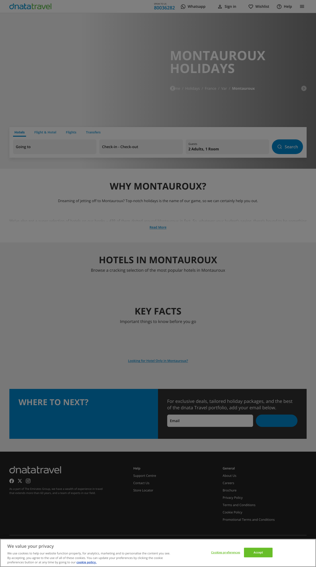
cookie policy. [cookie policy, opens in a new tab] (86, 562)
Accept (258, 552)
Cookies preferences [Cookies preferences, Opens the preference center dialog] (225, 552)
